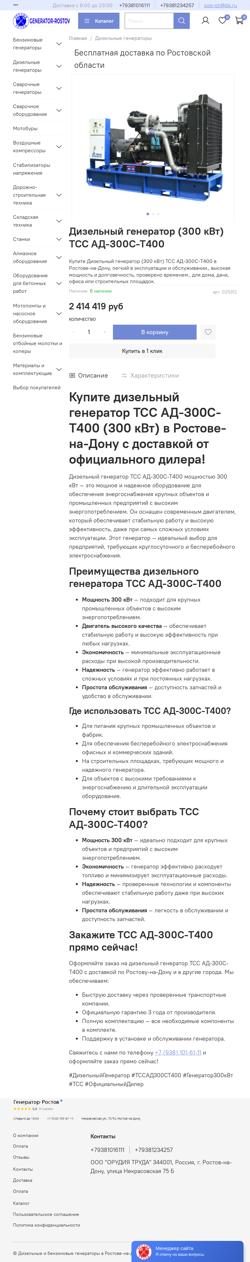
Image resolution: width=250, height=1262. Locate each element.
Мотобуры (25, 128)
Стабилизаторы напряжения (31, 169)
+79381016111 (134, 5)
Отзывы (21, 1157)
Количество (82, 319)
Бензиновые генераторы (28, 43)
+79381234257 (177, 5)
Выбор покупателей (37, 387)
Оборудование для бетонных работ (30, 283)
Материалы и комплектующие (32, 369)
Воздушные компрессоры (29, 146)
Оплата (20, 1146)
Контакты (23, 1169)
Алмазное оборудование (30, 257)
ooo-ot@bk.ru (220, 5)
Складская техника (25, 221)
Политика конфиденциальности (46, 1225)
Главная (78, 38)
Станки (21, 239)
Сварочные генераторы (27, 88)
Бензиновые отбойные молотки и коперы (37, 343)
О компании (25, 1135)
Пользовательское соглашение (46, 1214)
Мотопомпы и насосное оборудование (30, 313)
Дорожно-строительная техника (29, 195)
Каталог (99, 21)
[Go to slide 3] (158, 214)
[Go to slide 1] (147, 214)
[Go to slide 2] (153, 214)
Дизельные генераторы (123, 38)
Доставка (22, 1180)
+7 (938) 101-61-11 (178, 1052)
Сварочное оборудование (30, 110)
